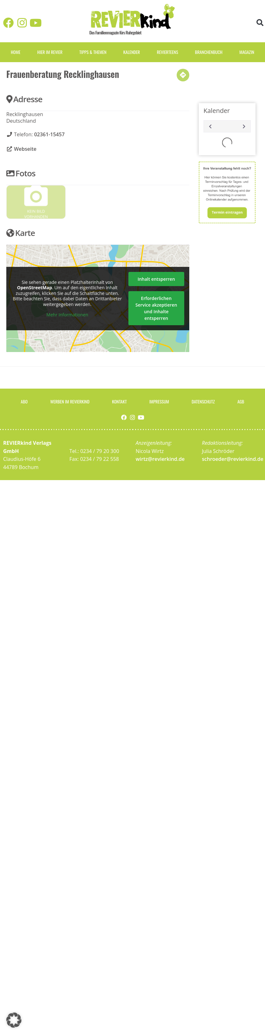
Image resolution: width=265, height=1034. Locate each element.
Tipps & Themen (92, 52)
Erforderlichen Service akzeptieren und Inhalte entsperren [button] (156, 308)
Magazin (246, 52)
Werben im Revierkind (69, 401)
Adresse (24, 99)
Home (15, 52)
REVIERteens (167, 52)
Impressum (159, 401)
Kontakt (119, 401)
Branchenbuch (208, 52)
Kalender (131, 52)
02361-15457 (49, 134)
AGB (241, 401)
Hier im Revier (49, 52)
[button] (260, 23)
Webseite (25, 148)
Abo (24, 401)
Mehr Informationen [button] (67, 315)
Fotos (20, 173)
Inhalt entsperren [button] (156, 279)
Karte (20, 232)
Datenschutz (203, 401)
